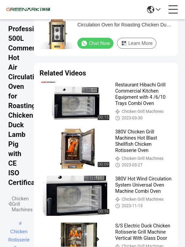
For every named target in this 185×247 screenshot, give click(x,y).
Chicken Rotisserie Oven (19, 232)
